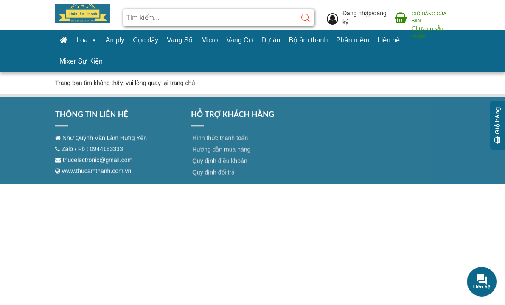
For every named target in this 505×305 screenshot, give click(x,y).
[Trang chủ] (63, 40)
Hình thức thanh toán (220, 142)
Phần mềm (352, 40)
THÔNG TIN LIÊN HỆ (91, 118)
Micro (209, 40)
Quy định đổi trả (213, 176)
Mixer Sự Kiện (81, 61)
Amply (115, 40)
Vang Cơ (239, 40)
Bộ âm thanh (308, 40)
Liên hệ (389, 40)
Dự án (271, 40)
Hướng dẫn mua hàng (221, 153)
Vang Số (180, 40)
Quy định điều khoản (219, 165)
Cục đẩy (145, 40)
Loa (86, 40)
